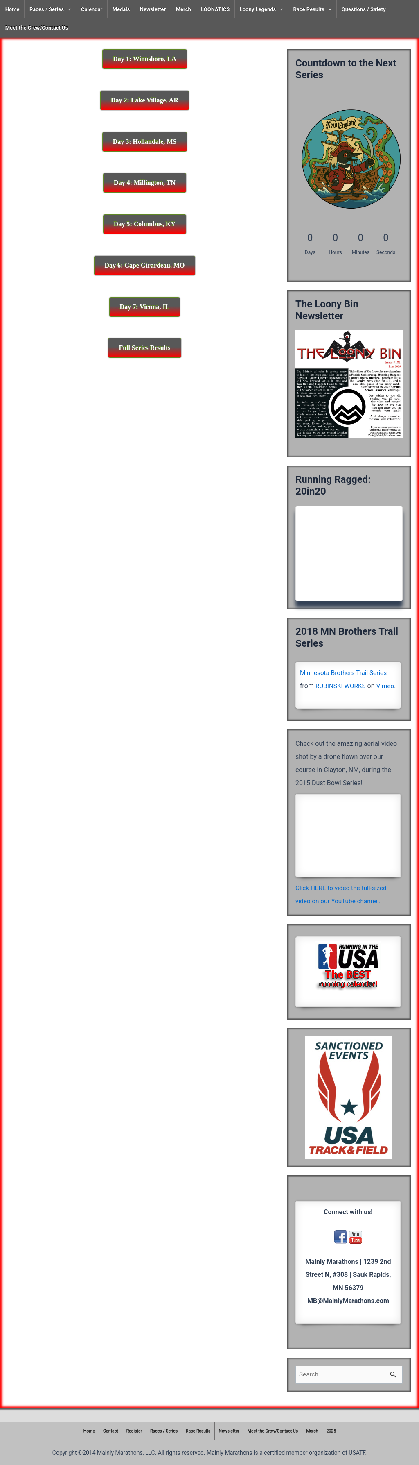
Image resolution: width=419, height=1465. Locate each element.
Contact (106, 1431)
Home (12, 9)
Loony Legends (261, 9)
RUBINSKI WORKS (341, 686)
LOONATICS (215, 9)
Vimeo (309, 699)
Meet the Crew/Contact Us (36, 28)
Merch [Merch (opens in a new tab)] (183, 9)
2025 (337, 1431)
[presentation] (67, 9)
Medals (121, 9)
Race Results (312, 9)
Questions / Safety (364, 9)
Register (130, 1431)
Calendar (91, 9)
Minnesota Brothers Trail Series (345, 673)
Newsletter (153, 9)
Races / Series (50, 9)
